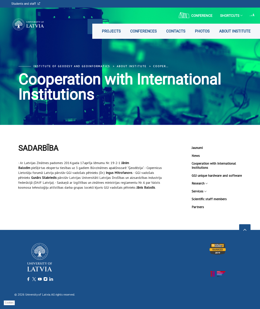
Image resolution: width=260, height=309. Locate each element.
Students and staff (25, 3)
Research (199, 183)
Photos (202, 31)
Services (199, 191)
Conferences (143, 31)
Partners (198, 207)
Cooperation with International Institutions (214, 165)
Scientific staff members (209, 199)
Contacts (175, 31)
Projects (111, 31)
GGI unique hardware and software (217, 175)
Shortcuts (231, 16)
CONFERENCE (195, 15)
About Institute (235, 31)
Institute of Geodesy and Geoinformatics (71, 66)
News (196, 155)
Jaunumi (197, 148)
